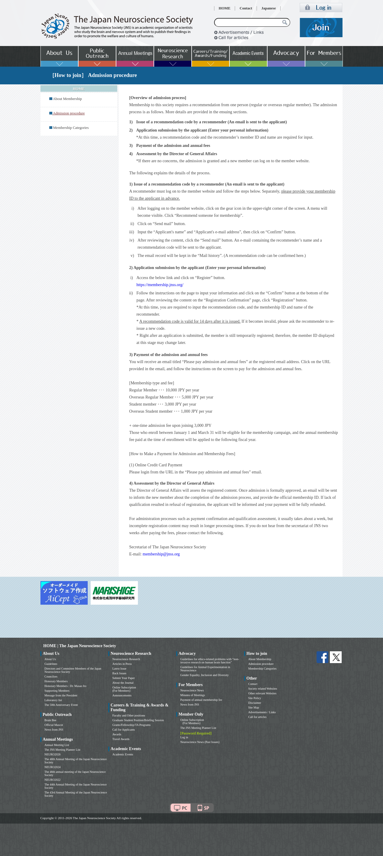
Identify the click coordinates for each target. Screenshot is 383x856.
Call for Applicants (124, 729)
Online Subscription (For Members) (124, 689)
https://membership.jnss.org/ (159, 285)
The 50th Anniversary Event (61, 704)
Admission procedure (261, 663)
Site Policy (254, 698)
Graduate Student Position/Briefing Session (138, 720)
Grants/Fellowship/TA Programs (132, 725)
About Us (50, 659)
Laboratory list (53, 700)
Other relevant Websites (262, 693)
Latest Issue (120, 668)
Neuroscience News (192, 690)
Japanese (268, 8)
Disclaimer (254, 702)
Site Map (253, 707)
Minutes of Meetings (192, 695)
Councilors (51, 676)
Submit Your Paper (124, 678)
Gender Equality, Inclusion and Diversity (204, 675)
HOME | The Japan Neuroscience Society (79, 646)
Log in (184, 737)
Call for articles (257, 717)
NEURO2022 (53, 779)
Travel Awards (121, 739)
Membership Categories (71, 128)
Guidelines (51, 663)
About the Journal (123, 682)
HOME (225, 8)
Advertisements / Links (262, 712)
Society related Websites (262, 688)
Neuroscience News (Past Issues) (199, 742)
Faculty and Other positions (129, 715)
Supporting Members (57, 690)
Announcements (122, 695)
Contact (245, 8)
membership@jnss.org (161, 554)
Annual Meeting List (57, 745)
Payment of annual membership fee (201, 699)
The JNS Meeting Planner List (63, 749)
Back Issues (120, 673)
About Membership (67, 99)
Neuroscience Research (126, 659)
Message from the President (61, 695)
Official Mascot (54, 725)
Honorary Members (56, 681)
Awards (117, 734)
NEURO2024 (53, 767)
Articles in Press (122, 663)
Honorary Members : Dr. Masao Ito (66, 686)
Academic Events (123, 754)
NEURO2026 (53, 754)
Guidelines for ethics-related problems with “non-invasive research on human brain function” (209, 660)
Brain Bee (50, 720)
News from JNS (54, 729)
